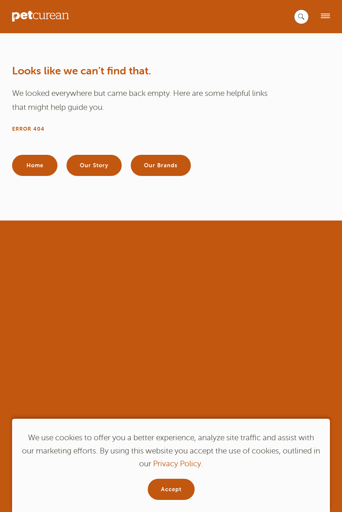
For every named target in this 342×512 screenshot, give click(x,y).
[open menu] (325, 16)
